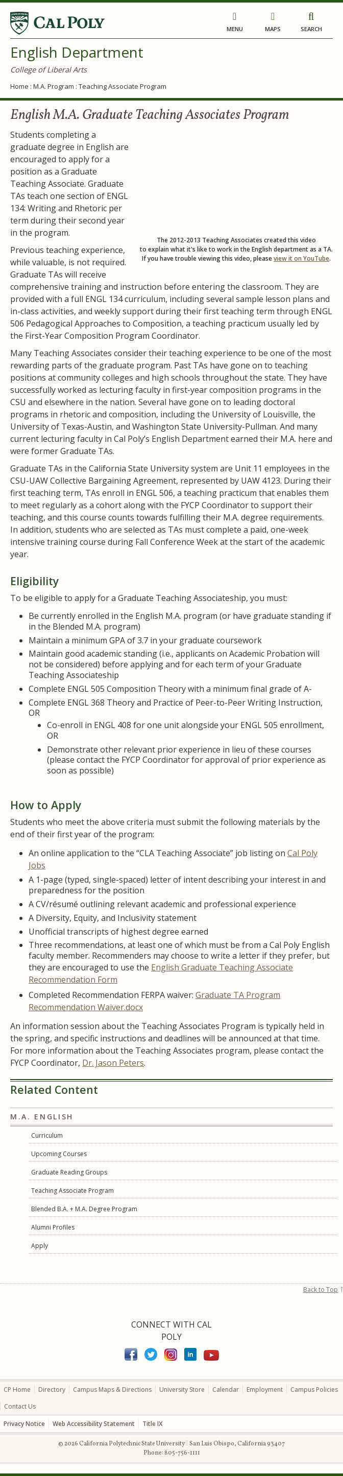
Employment (265, 1389)
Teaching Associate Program (72, 1190)
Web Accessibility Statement (94, 1423)
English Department (76, 52)
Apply (39, 1245)
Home (19, 86)
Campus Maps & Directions (112, 1389)
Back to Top (320, 1289)
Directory (51, 1389)
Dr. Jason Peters (113, 1062)
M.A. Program (53, 86)
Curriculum (47, 1135)
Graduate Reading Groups (69, 1172)
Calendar (225, 1389)
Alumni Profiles (53, 1227)
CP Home (17, 1389)
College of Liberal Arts (48, 69)
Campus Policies (314, 1389)
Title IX (152, 1423)
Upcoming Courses (59, 1153)
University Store (182, 1389)
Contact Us (20, 1406)
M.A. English (42, 1116)
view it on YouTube (301, 258)
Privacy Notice (24, 1423)
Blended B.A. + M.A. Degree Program (84, 1209)
